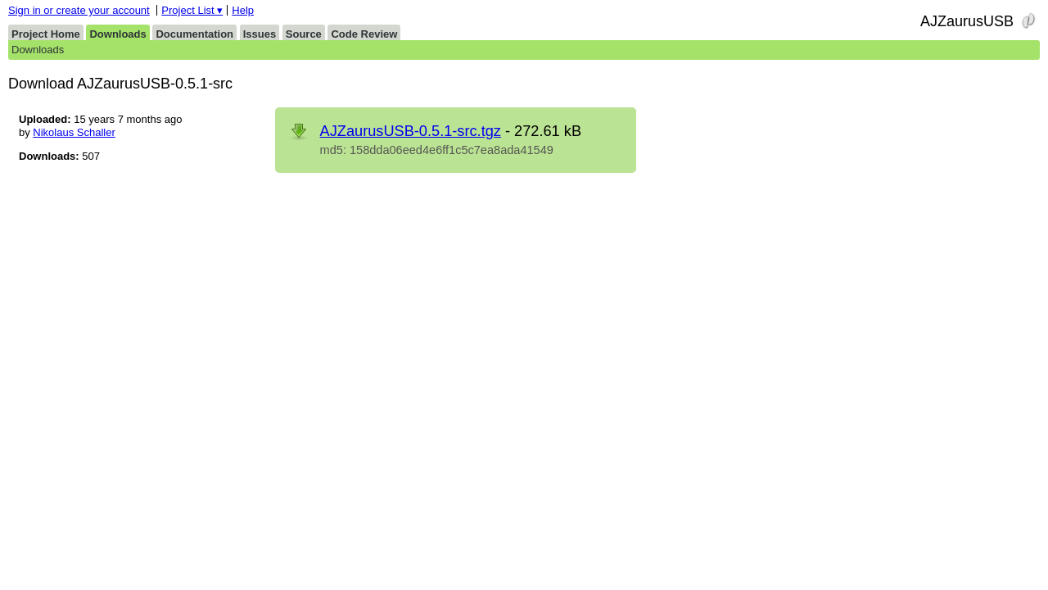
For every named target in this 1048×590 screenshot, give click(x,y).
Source (304, 34)
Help (243, 10)
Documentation (194, 34)
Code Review (364, 34)
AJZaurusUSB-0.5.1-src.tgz (410, 131)
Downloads (117, 34)
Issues (259, 34)
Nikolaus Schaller (74, 132)
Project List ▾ (192, 10)
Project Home (45, 34)
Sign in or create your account (79, 10)
